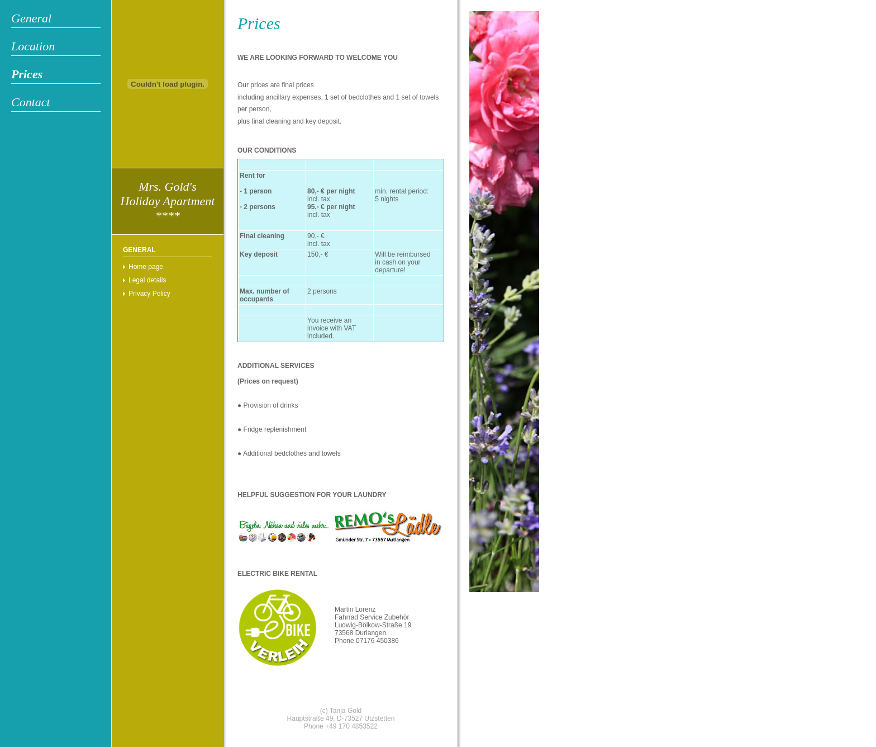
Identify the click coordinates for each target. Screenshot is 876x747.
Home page (145, 267)
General (31, 18)
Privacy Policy (149, 293)
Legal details (147, 280)
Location (33, 46)
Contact (30, 102)
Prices (26, 74)
